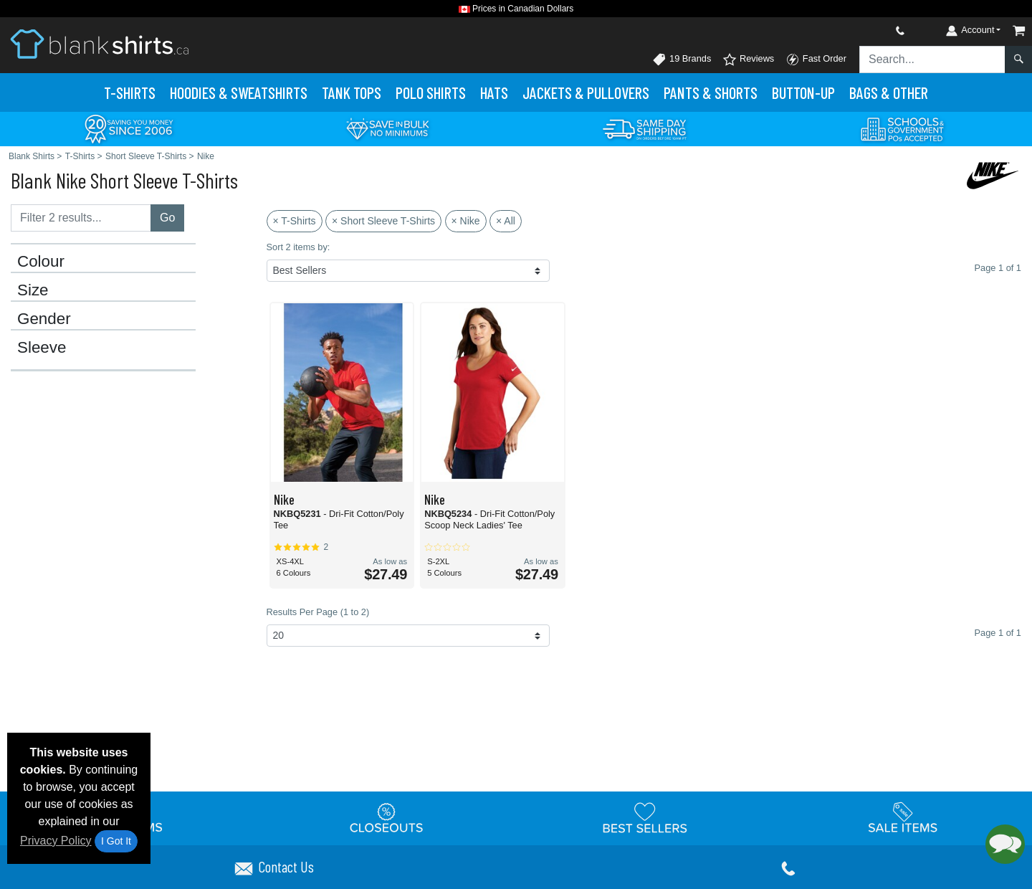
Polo (431, 92)
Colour (40, 262)
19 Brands (681, 59)
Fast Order (815, 59)
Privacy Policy (56, 841)
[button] (1005, 844)
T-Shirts (130, 92)
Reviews (748, 59)
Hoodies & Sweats (238, 92)
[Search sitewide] (932, 59)
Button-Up (803, 92)
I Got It (116, 841)
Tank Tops (351, 92)
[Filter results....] (81, 218)
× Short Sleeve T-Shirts (383, 221)
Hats (494, 92)
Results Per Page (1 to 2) (318, 612)
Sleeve (41, 348)
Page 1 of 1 (998, 632)
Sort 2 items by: (298, 247)
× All (505, 221)
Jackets (585, 92)
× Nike (466, 221)
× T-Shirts (294, 221)
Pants (711, 92)
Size (33, 290)
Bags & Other (888, 92)
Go (167, 217)
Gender (44, 319)
